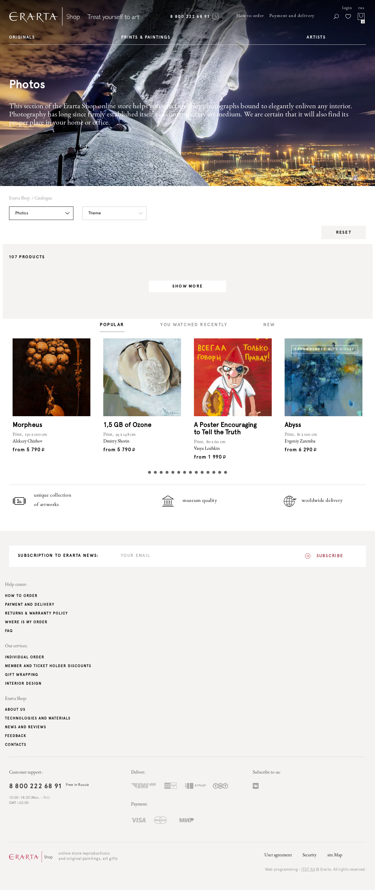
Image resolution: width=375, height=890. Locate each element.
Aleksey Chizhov (28, 441)
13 (219, 472)
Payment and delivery (292, 16)
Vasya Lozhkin (207, 449)
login (347, 8)
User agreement (278, 855)
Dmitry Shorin (116, 441)
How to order (250, 16)
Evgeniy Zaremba (300, 441)
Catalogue (43, 198)
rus (361, 8)
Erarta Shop (19, 198)
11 (208, 472)
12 (213, 472)
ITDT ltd (308, 870)
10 (202, 472)
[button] (41, 213)
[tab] (112, 325)
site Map (335, 855)
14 (225, 472)
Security (309, 855)
